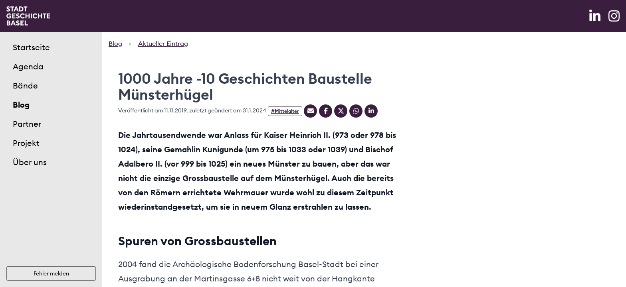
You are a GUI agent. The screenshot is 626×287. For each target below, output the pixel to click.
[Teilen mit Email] (310, 111)
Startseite (31, 47)
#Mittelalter (285, 111)
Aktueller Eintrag (163, 43)
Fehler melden (51, 273)
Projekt (26, 143)
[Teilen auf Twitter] (340, 111)
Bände (25, 85)
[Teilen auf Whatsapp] (356, 111)
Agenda (28, 66)
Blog (21, 105)
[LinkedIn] (595, 16)
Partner (27, 124)
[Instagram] (614, 16)
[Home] (28, 16)
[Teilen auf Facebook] (325, 111)
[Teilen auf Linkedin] (371, 111)
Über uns (30, 162)
